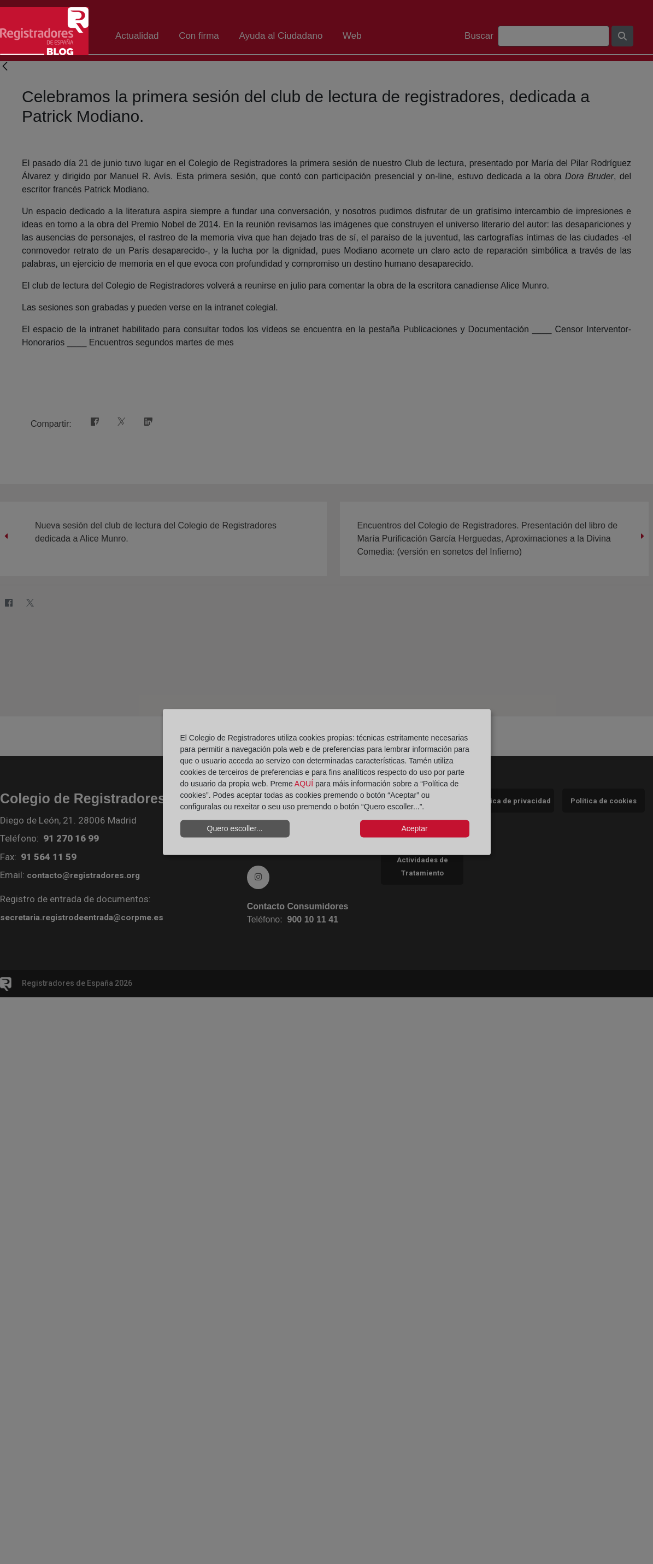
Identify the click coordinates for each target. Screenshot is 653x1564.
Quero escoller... (235, 828)
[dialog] (327, 782)
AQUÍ (304, 783)
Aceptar (414, 828)
